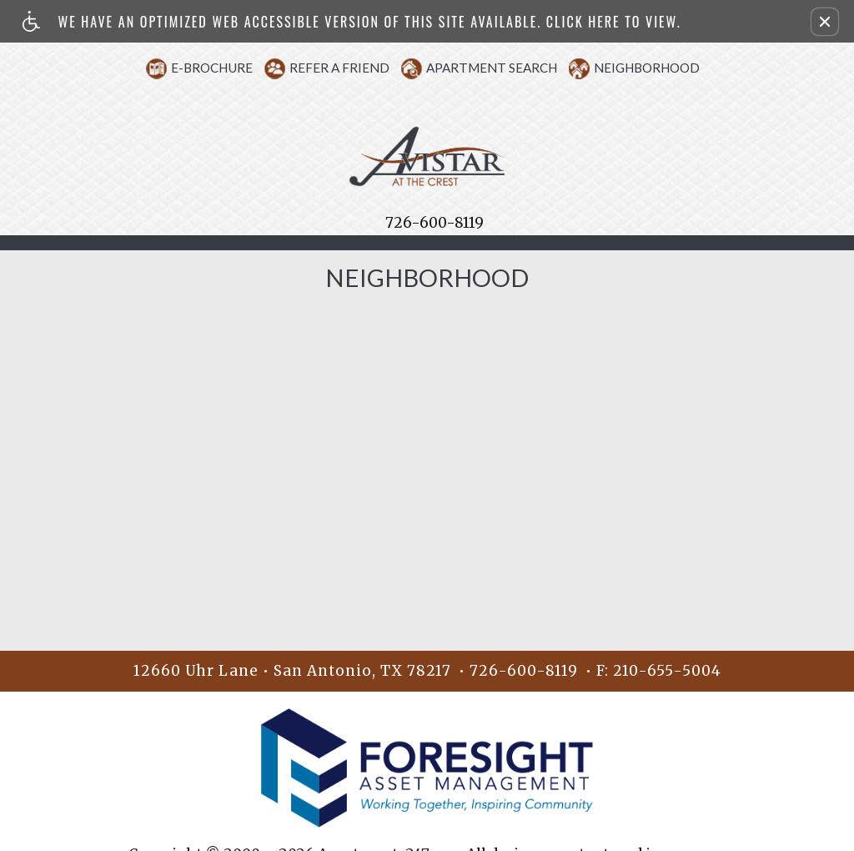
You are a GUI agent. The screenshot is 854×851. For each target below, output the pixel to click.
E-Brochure (212, 67)
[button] (824, 21)
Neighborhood (647, 67)
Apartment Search (491, 67)
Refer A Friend (339, 67)
